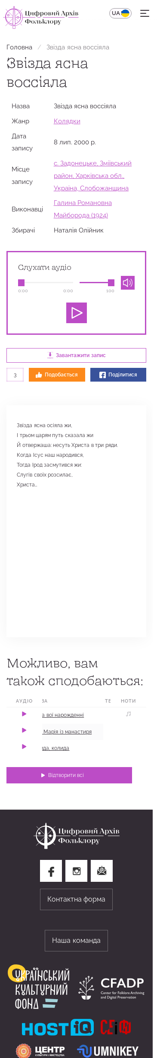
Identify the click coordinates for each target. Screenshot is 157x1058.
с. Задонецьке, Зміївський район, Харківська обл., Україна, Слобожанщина (93, 175)
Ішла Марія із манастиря (61, 732)
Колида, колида (50, 748)
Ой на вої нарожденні (57, 715)
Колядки (67, 121)
